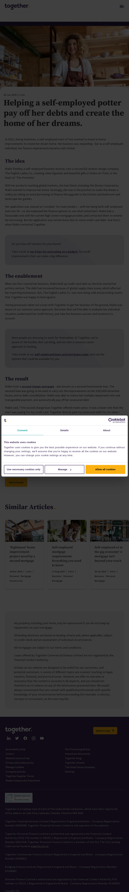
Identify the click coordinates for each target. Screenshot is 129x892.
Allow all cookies (105, 469)
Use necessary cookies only (23, 469)
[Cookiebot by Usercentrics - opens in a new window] (110, 420)
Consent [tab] (22, 430)
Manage (64, 469)
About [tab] (106, 430)
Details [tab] (64, 430)
